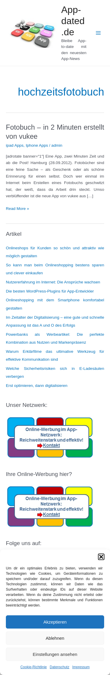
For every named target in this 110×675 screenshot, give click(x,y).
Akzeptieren (55, 621)
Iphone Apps (37, 145)
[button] (101, 557)
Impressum (80, 667)
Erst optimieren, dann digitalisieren (36, 385)
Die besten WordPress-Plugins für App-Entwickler (50, 291)
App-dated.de (73, 21)
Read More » (17, 208)
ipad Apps (14, 145)
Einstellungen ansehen (55, 654)
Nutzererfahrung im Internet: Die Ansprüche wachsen (53, 282)
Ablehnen (55, 638)
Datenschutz (60, 667)
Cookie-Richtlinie (33, 667)
